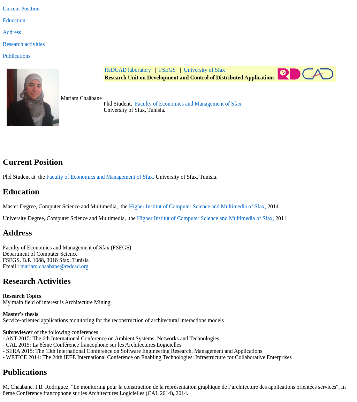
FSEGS (167, 70)
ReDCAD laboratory (128, 70)
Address (12, 32)
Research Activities (37, 281)
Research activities (24, 44)
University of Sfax (204, 70)
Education (14, 20)
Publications (16, 56)
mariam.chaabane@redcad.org (55, 266)
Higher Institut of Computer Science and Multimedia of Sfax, (197, 206)
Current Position (21, 8)
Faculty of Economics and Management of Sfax (188, 104)
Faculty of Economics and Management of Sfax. (100, 177)
